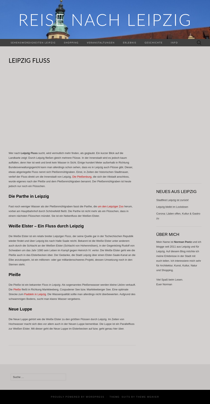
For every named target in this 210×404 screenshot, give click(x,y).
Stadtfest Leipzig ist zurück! (172, 200)
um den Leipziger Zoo (111, 206)
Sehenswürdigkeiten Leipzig (33, 42)
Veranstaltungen (101, 42)
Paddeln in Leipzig (35, 294)
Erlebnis (129, 42)
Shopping (71, 42)
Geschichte (154, 42)
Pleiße (17, 289)
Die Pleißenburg (81, 176)
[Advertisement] (72, 108)
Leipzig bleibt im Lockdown (172, 206)
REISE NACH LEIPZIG (105, 19)
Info (174, 42)
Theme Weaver (147, 397)
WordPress (95, 397)
